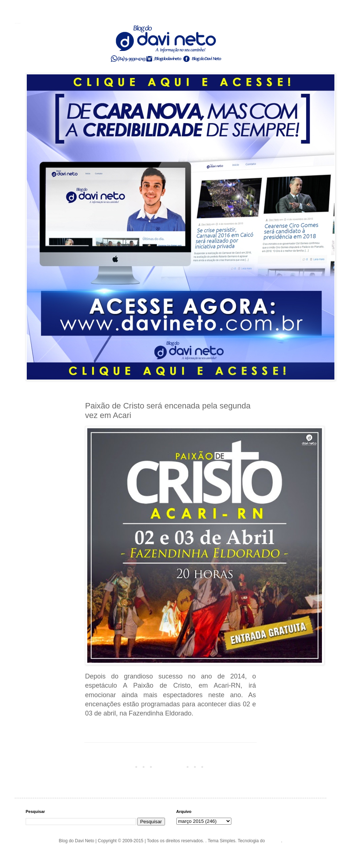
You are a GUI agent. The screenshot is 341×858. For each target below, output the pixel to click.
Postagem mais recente (110, 766)
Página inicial (172, 766)
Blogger (273, 840)
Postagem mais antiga (232, 766)
